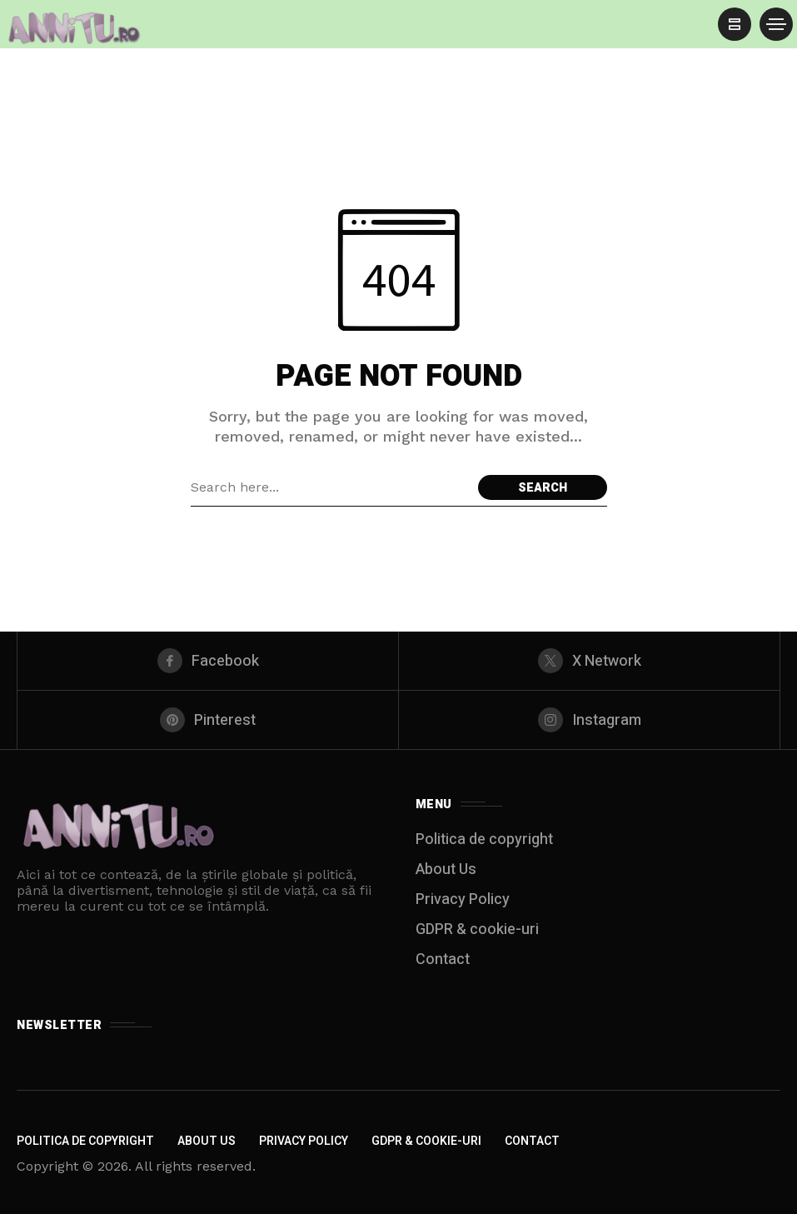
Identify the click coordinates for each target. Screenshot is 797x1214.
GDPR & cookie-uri (477, 929)
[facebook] (207, 661)
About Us (446, 869)
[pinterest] (207, 720)
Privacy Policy (463, 899)
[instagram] (589, 720)
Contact (443, 959)
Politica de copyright (484, 839)
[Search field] (330, 487)
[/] (734, 24)
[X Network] (589, 661)
